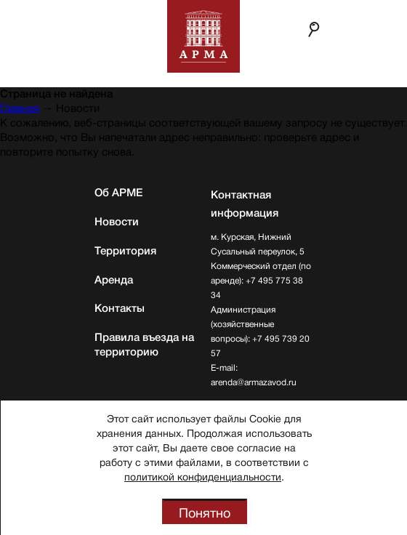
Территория (125, 250)
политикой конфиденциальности (202, 477)
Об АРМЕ (118, 192)
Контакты (119, 308)
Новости (116, 221)
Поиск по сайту (314, 29)
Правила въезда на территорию (144, 344)
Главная (19, 108)
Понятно (204, 513)
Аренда (113, 279)
